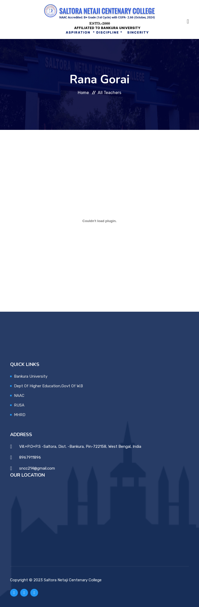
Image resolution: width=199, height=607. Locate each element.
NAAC (19, 395)
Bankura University (30, 376)
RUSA (19, 405)
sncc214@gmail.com (37, 468)
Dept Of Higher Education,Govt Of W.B (48, 386)
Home (83, 92)
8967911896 (30, 457)
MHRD (19, 414)
